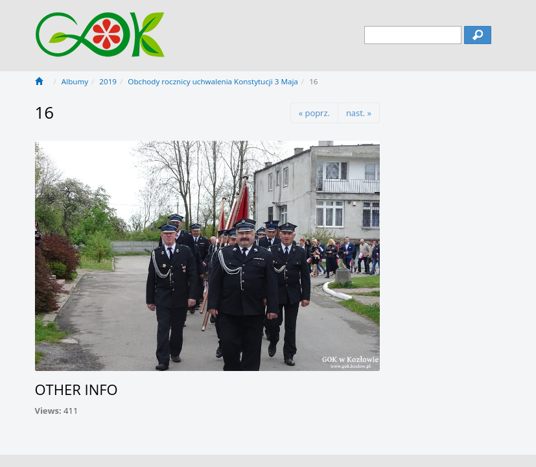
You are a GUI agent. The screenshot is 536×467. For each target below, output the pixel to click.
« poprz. (314, 113)
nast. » (358, 113)
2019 (108, 81)
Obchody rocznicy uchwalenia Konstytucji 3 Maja (213, 81)
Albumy (75, 81)
